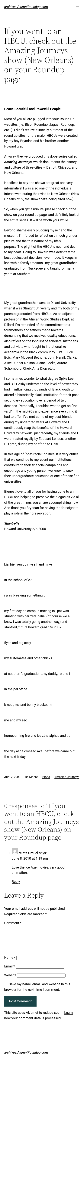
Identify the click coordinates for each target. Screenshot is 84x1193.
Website (10, 980)
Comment (12, 923)
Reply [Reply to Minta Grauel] (16, 882)
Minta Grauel (28, 853)
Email (9, 971)
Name (9, 962)
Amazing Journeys (66, 777)
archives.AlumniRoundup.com (26, 7)
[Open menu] (77, 7)
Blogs (46, 777)
